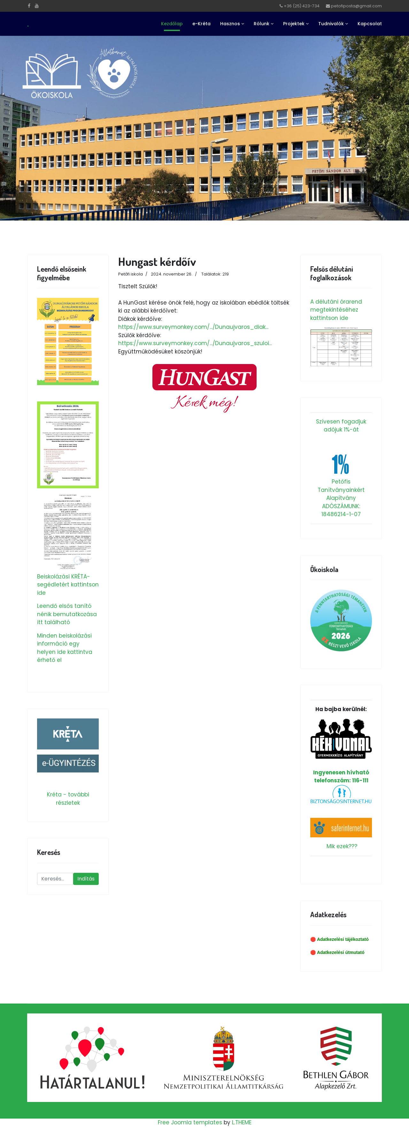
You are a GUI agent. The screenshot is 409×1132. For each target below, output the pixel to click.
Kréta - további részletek (68, 799)
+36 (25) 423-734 (302, 6)
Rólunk (261, 23)
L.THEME (241, 1122)
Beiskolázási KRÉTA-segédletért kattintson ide (68, 585)
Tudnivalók (331, 23)
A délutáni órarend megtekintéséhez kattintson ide (336, 310)
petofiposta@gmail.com (356, 6)
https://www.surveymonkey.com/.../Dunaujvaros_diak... (193, 327)
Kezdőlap (172, 23)
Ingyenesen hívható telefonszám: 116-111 (341, 751)
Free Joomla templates (190, 1122)
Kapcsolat (370, 23)
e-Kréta (201, 23)
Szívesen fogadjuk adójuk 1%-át (341, 426)
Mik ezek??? (342, 846)
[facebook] (29, 6)
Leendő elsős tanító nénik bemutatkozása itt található (67, 614)
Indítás (86, 878)
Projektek (294, 23)
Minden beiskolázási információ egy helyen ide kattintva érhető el (64, 648)
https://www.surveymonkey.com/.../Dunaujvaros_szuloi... (195, 343)
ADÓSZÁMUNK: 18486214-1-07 (341, 510)
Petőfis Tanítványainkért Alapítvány (341, 490)
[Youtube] (37, 6)
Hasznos (230, 23)
